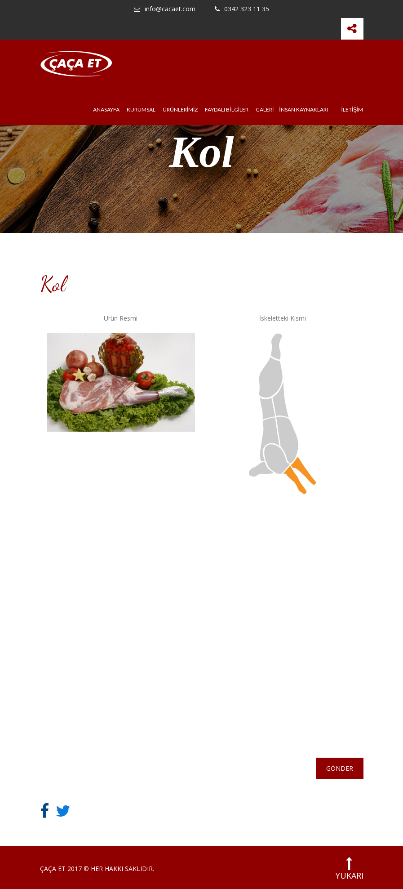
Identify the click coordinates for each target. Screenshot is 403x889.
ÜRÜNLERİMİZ (180, 109)
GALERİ (265, 109)
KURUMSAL (141, 109)
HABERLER (174, 635)
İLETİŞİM (352, 109)
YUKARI (349, 869)
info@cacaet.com (164, 9)
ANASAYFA (106, 109)
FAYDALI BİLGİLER (226, 109)
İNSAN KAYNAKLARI (303, 109)
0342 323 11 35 (242, 9)
